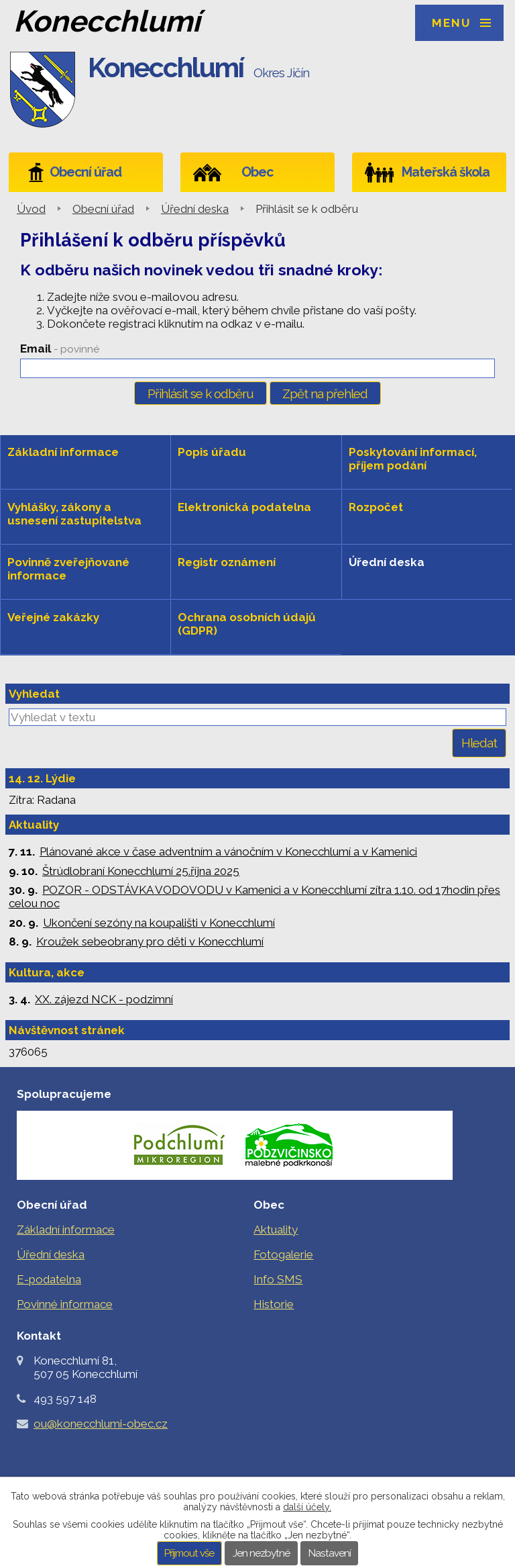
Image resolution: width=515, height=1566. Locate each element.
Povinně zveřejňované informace (68, 568)
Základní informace (63, 452)
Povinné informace (65, 1304)
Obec (257, 172)
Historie (273, 1304)
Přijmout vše (189, 1553)
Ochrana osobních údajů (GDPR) (247, 623)
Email (59, 348)
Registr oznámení (227, 562)
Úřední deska (195, 209)
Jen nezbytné (261, 1553)
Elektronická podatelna (244, 507)
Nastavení (329, 1553)
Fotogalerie (283, 1254)
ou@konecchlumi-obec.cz (101, 1423)
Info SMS (277, 1279)
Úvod (31, 209)
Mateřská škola (446, 172)
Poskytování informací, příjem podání (413, 458)
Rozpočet (376, 507)
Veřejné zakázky (53, 617)
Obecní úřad (85, 172)
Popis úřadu (212, 452)
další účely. (307, 1507)
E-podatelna (49, 1279)
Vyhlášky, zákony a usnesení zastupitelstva (74, 513)
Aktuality (275, 1229)
